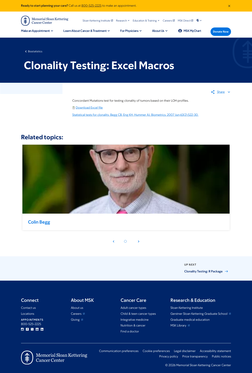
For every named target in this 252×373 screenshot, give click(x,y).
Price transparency (195, 356)
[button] (123, 20)
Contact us (28, 307)
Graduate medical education (190, 319)
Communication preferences (118, 351)
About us (77, 307)
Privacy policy (168, 356)
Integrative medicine (135, 319)
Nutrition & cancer (133, 325)
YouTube (37, 329)
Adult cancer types (133, 307)
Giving (75, 319)
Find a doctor (130, 331)
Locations (27, 313)
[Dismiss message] (229, 5)
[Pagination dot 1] (125, 241)
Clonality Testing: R (206, 271)
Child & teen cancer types (138, 313)
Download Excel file (89, 108)
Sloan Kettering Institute (186, 307)
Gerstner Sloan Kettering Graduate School (199, 313)
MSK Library (178, 325)
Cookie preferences (156, 351)
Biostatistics (35, 51)
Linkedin (42, 329)
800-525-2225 (91, 5)
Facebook (27, 329)
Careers (76, 313)
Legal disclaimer (185, 351)
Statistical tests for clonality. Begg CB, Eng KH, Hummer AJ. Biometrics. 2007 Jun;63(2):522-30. (135, 115)
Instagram (22, 329)
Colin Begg (39, 221)
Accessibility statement (215, 351)
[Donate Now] (221, 31)
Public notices (221, 356)
